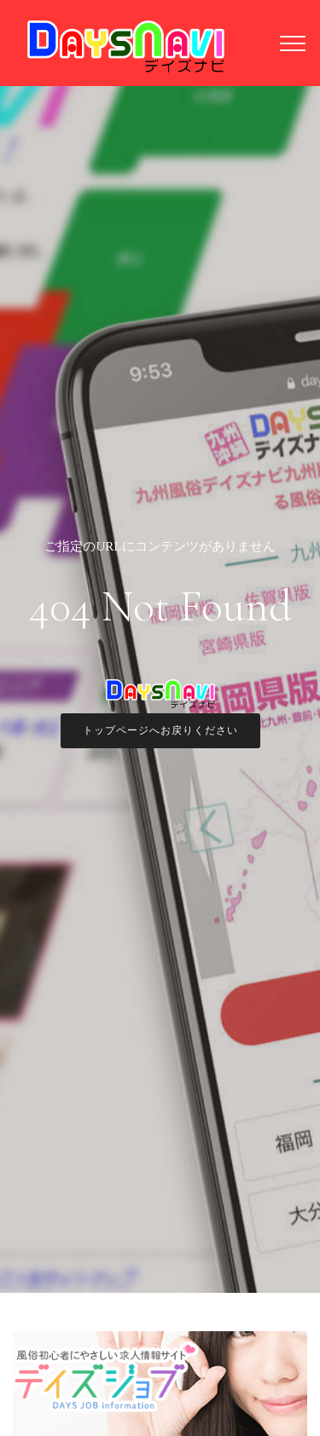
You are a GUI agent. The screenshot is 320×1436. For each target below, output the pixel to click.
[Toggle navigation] (293, 42)
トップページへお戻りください (160, 730)
